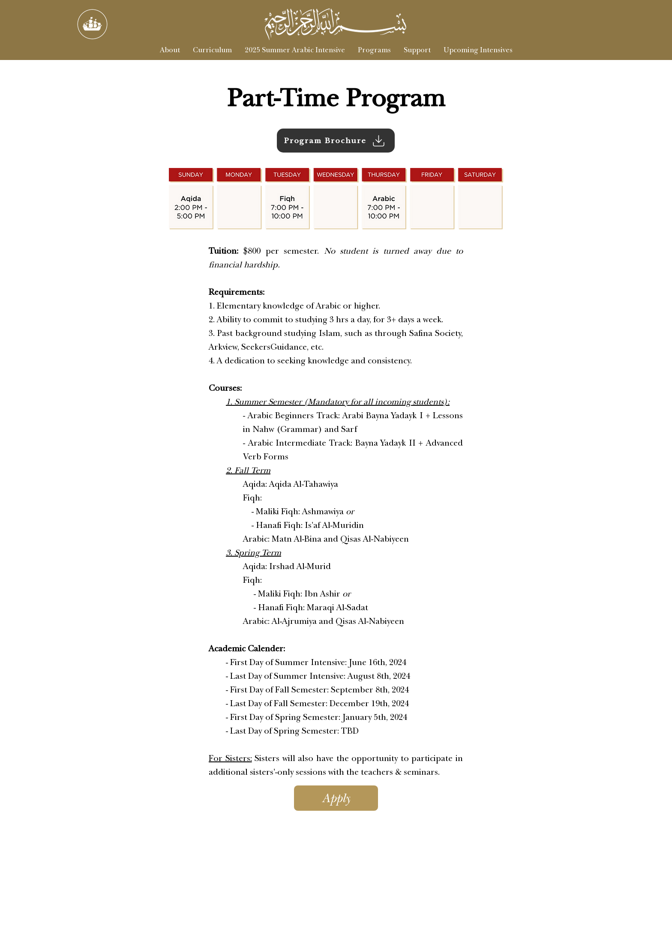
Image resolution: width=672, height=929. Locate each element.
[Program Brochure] (336, 141)
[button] (374, 50)
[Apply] (336, 798)
